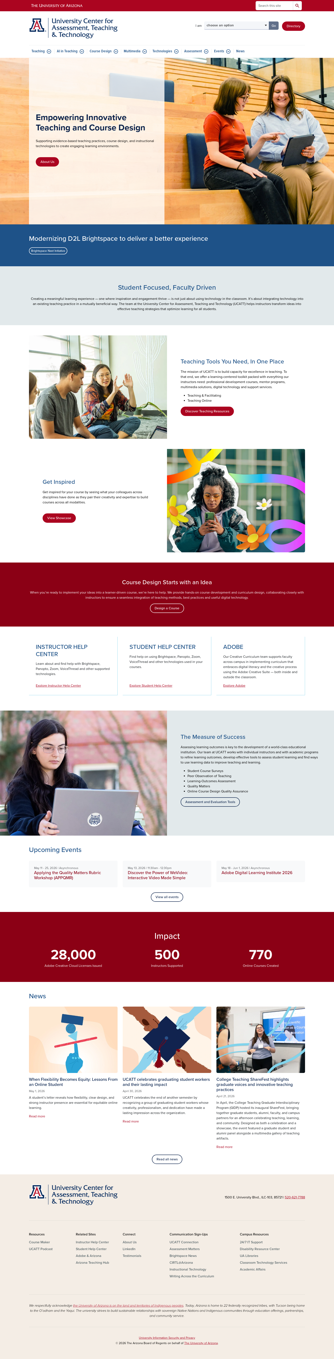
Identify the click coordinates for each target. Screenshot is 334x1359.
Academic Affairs (252, 1269)
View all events (167, 897)
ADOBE (233, 647)
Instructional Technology (188, 1269)
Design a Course (167, 608)
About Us (47, 162)
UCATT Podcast (41, 1249)
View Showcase (59, 518)
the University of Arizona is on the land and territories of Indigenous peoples (128, 1305)
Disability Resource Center (260, 1249)
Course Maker (39, 1242)
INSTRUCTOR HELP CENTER (62, 650)
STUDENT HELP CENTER (163, 647)
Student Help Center (91, 1249)
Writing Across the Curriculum (192, 1276)
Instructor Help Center (92, 1242)
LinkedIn (129, 1249)
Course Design (101, 51)
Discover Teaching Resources (207, 411)
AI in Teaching (67, 51)
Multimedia (132, 51)
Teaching (38, 51)
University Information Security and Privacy (167, 1338)
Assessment (193, 51)
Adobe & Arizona (88, 1256)
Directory (293, 26)
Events (219, 51)
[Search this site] (274, 5)
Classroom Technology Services (263, 1263)
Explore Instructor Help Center (58, 686)
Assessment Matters (185, 1249)
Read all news (167, 1159)
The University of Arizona (201, 1343)
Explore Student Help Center (151, 686)
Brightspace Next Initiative (48, 251)
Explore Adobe (234, 686)
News (240, 51)
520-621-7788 (295, 1197)
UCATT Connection (184, 1242)
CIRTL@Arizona (181, 1263)
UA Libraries (249, 1256)
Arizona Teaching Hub (92, 1263)
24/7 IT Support (251, 1242)
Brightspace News (183, 1256)
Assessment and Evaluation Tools (210, 802)
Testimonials (132, 1256)
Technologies (162, 51)
